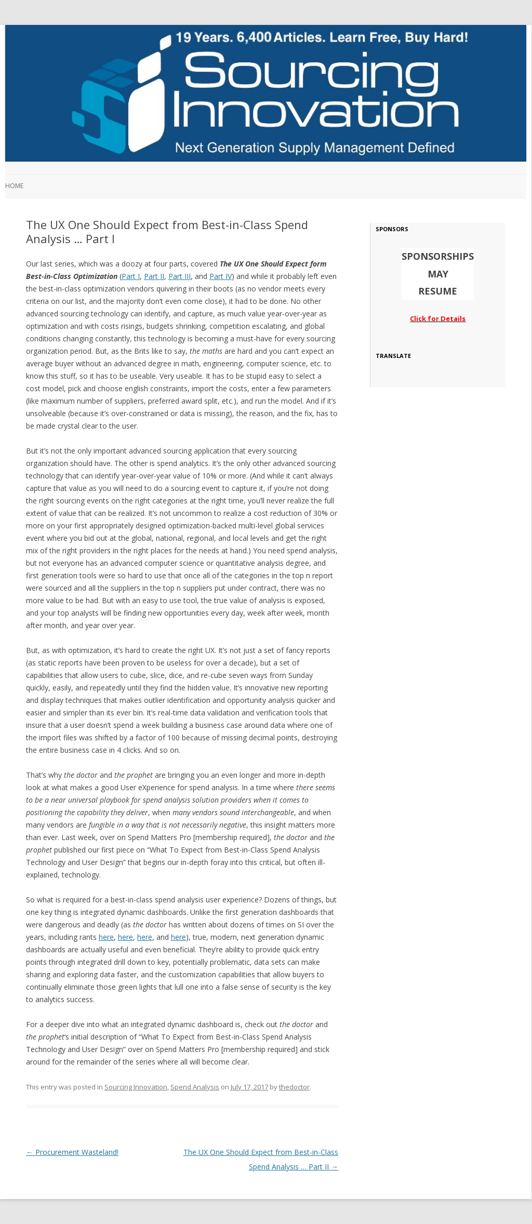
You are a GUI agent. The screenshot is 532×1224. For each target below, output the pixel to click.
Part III (179, 276)
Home (14, 185)
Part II (154, 276)
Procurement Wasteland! (72, 1152)
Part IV (220, 276)
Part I (131, 276)
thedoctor (294, 1087)
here (106, 937)
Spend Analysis (194, 1087)
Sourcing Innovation (135, 1087)
